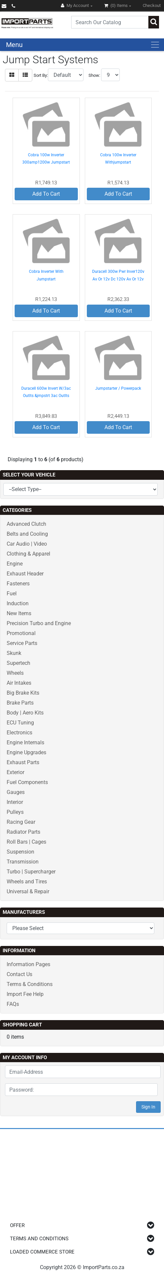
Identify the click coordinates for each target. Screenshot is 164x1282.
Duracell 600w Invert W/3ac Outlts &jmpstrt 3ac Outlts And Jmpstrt (46, 396)
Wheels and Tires (27, 881)
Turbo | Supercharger (31, 871)
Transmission (23, 862)
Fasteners (18, 583)
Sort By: (41, 75)
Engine (15, 564)
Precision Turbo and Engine (39, 623)
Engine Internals (25, 742)
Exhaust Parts (23, 762)
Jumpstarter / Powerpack (118, 388)
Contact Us (19, 974)
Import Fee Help (25, 994)
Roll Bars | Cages (26, 842)
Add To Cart (46, 194)
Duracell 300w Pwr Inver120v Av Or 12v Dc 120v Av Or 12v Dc (118, 279)
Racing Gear (21, 822)
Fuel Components (27, 782)
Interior (15, 802)
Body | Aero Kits (25, 713)
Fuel (12, 593)
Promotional (21, 633)
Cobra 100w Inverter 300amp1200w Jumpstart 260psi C (46, 162)
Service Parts (22, 643)
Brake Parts (20, 703)
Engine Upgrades (26, 752)
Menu (14, 45)
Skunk (14, 653)
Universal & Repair (28, 891)
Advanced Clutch (26, 524)
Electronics (19, 732)
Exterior (15, 772)
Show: (94, 75)
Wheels (15, 673)
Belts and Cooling (27, 534)
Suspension (20, 852)
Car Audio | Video (27, 544)
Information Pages (28, 964)
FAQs (13, 1004)
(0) (116, 5)
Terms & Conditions (30, 984)
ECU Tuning (20, 722)
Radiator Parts (23, 832)
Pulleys (15, 812)
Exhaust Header (25, 573)
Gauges (16, 792)
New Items (19, 613)
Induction (18, 603)
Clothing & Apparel (28, 554)
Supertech (18, 663)
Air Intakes (19, 683)
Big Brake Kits (23, 693)
